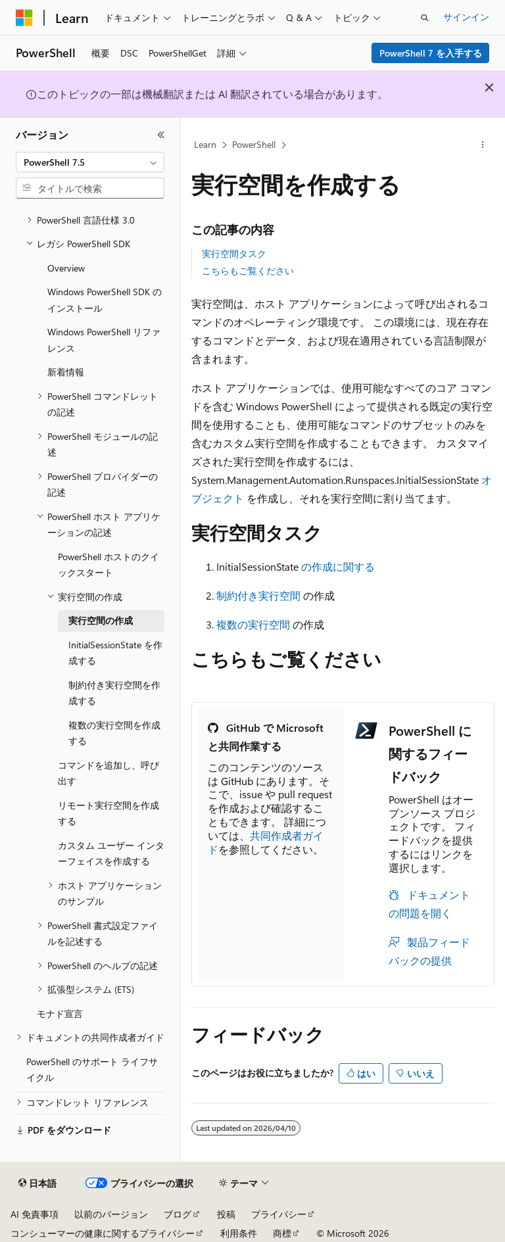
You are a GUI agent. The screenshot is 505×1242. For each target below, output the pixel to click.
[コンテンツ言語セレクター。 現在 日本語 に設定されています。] (37, 1183)
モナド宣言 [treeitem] (60, 1013)
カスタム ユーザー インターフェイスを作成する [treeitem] (111, 853)
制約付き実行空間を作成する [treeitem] (114, 693)
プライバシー (278, 1214)
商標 (282, 1233)
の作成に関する (338, 566)
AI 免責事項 (35, 1214)
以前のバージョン (111, 1214)
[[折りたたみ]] (161, 135)
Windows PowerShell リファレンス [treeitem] (103, 339)
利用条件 (238, 1233)
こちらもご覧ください (248, 270)
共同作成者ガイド (266, 842)
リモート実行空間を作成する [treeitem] (108, 813)
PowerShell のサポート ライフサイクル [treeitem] (92, 1069)
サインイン (466, 17)
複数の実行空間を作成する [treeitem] (114, 733)
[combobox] (90, 162)
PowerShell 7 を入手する (430, 53)
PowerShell (254, 144)
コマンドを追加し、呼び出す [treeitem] (108, 773)
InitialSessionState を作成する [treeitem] (115, 652)
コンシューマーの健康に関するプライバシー (103, 1233)
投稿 (226, 1214)
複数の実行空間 (253, 624)
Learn (205, 144)
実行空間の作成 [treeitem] (100, 620)
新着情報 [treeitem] (65, 372)
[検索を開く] (425, 18)
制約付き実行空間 (258, 595)
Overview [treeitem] (66, 268)
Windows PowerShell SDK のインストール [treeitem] (104, 299)
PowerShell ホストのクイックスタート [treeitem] (108, 564)
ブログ (177, 1214)
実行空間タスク (234, 253)
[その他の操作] (482, 145)
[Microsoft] (24, 17)
